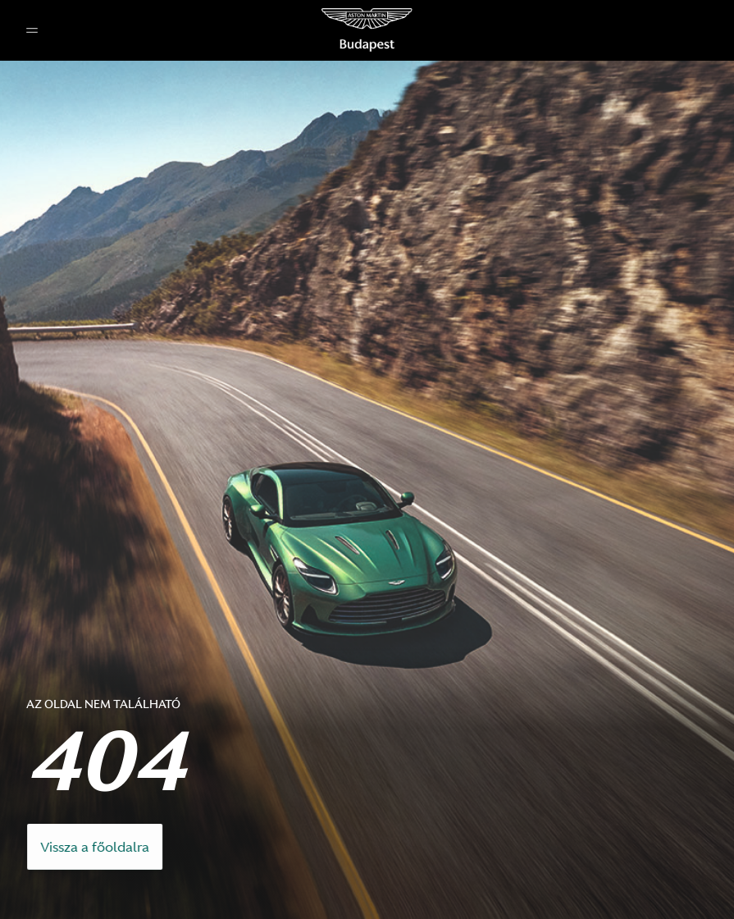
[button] (31, 30)
